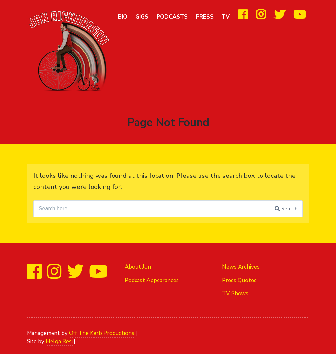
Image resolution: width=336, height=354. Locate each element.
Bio (122, 17)
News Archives (241, 267)
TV (226, 17)
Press (205, 17)
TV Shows (235, 293)
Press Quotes (239, 280)
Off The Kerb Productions (101, 333)
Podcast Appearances (152, 280)
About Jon (138, 267)
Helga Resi (59, 341)
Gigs (142, 17)
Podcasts (172, 17)
